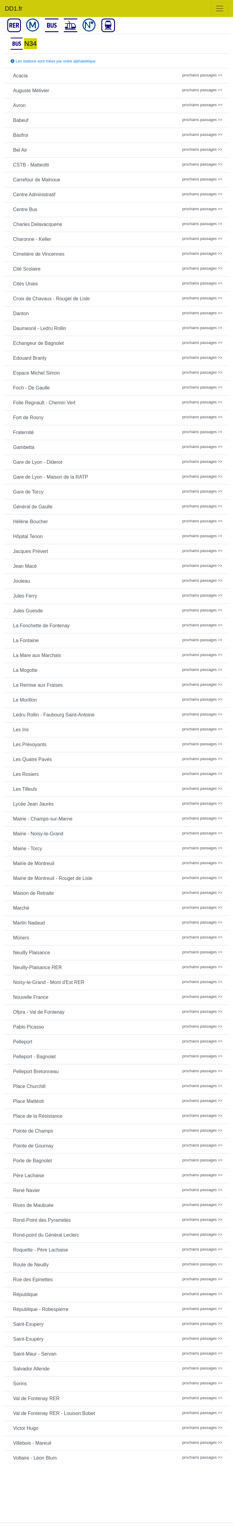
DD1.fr (13, 8)
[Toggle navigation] (219, 8)
